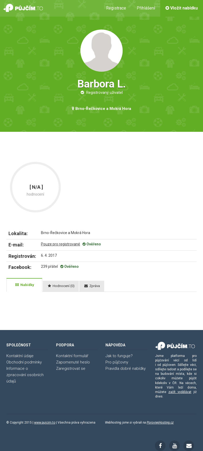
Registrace (116, 8)
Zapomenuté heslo (73, 362)
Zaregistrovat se (70, 368)
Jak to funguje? (119, 355)
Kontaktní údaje (20, 355)
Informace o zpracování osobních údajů (25, 375)
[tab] (24, 285)
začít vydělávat (179, 392)
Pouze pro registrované (60, 244)
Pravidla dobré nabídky (125, 368)
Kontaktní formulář (72, 355)
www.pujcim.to (44, 422)
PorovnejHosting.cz (160, 422)
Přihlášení (146, 8)
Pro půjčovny (116, 362)
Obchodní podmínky (24, 362)
